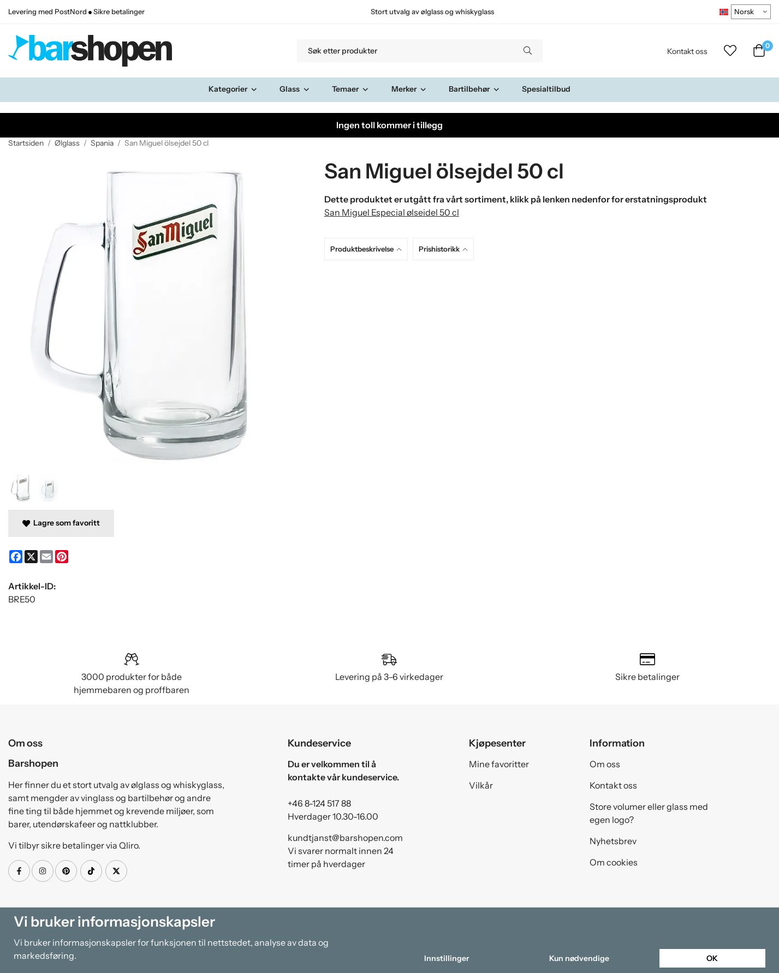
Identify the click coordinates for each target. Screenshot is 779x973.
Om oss (605, 764)
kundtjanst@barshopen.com (345, 837)
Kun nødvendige (579, 958)
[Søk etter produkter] (405, 50)
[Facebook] (15, 556)
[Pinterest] (61, 556)
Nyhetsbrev (613, 840)
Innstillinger (446, 958)
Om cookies (614, 862)
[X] (31, 556)
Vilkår (481, 785)
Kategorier (233, 89)
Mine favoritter (499, 764)
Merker (409, 89)
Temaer (350, 89)
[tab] (368, 249)
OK (712, 958)
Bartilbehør (474, 89)
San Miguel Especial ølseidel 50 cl (391, 212)
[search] (528, 50)
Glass (295, 89)
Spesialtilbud (546, 89)
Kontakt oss (687, 51)
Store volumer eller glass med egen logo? (649, 813)
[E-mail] (46, 556)
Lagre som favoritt (61, 523)
